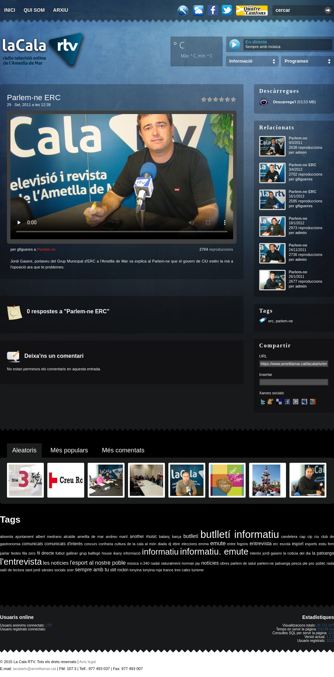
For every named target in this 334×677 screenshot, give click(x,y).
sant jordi (32, 570)
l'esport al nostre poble (98, 563)
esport (297, 543)
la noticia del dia (297, 553)
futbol (59, 553)
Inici (9, 10)
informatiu (160, 551)
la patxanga (323, 553)
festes (16, 553)
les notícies (56, 563)
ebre (176, 544)
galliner (72, 553)
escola (285, 544)
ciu (316, 536)
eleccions (189, 544)
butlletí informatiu (239, 534)
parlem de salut (243, 563)
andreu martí (117, 536)
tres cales (183, 570)
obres (224, 563)
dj (169, 544)
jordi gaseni (271, 553)
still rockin (119, 569)
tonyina (136, 570)
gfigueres (304, 179)
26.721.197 (325, 625)
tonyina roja (152, 570)
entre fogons (237, 544)
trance (168, 570)
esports (311, 544)
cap (302, 536)
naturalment (170, 563)
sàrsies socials (53, 570)
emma (203, 544)
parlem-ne (284, 321)
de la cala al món (141, 544)
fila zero (28, 553)
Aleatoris (24, 450)
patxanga (282, 563)
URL (263, 356)
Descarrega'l (284, 102)
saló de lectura (12, 570)
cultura (120, 544)
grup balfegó (89, 553)
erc (270, 321)
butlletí (190, 536)
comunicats (32, 543)
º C (179, 45)
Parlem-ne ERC (302, 165)
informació (132, 553)
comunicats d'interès (64, 543)
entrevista (260, 543)
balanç (164, 536)
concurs (90, 544)
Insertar (265, 374)
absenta (6, 536)
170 (48, 625)
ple (305, 563)
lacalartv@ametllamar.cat (34, 669)
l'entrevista (21, 561)
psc (312, 563)
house (107, 553)
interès (255, 553)
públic (320, 563)
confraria (105, 544)
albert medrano (49, 536)
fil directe (45, 553)
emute (217, 543)
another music (143, 536)
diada (162, 544)
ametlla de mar (90, 536)
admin (301, 152)
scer (70, 570)
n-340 (144, 563)
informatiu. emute (214, 551)
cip (310, 536)
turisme (198, 570)
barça (176, 536)
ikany (117, 553)
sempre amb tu (92, 569)
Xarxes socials (271, 393)
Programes (296, 61)
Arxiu (61, 10)
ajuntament (24, 536)
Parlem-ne (46, 249)
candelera (289, 536)
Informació (240, 61)
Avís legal (87, 662)
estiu (323, 544)
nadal (155, 563)
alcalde (69, 536)
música (133, 563)
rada (330, 563)
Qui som (34, 10)
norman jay (191, 563)
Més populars (69, 450)
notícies (210, 563)
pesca (296, 563)
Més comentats (123, 450)
